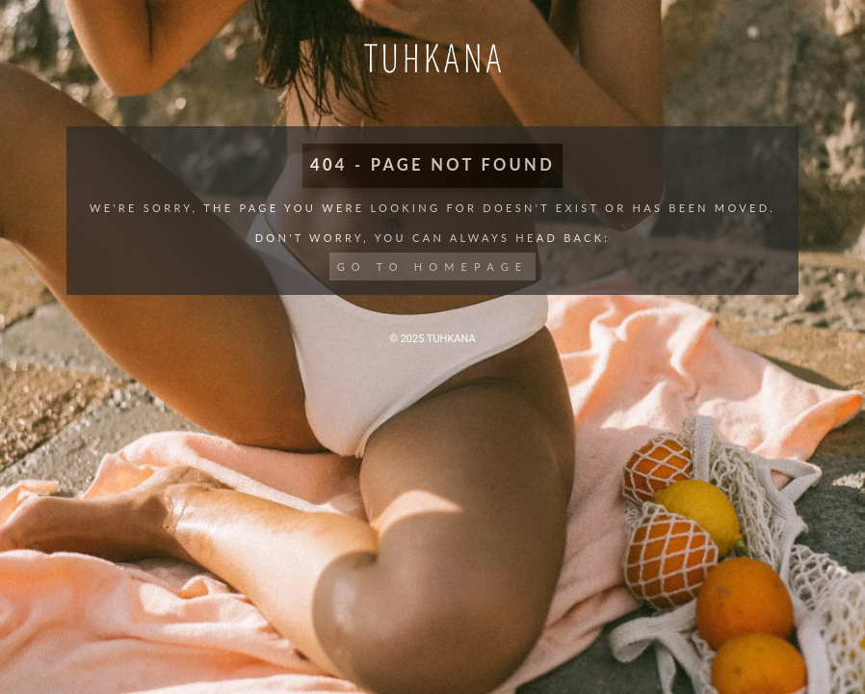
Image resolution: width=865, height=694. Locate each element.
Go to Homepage (433, 266)
